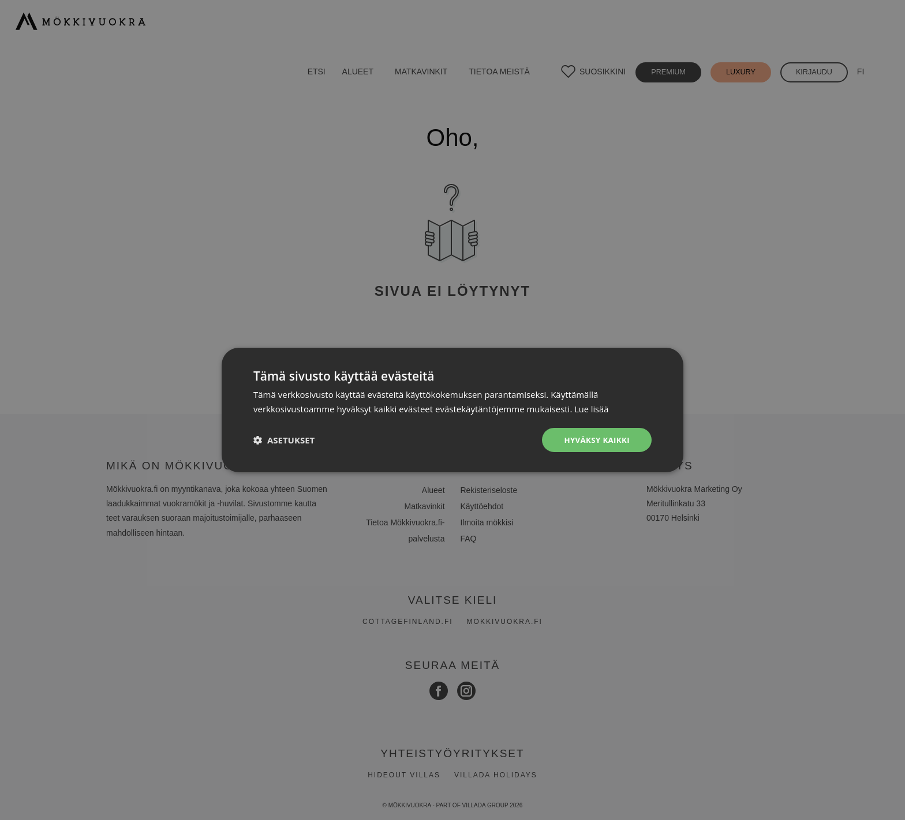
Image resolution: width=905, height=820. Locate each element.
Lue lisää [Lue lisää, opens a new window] (591, 408)
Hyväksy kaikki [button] (595, 439)
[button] (284, 440)
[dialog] (452, 410)
